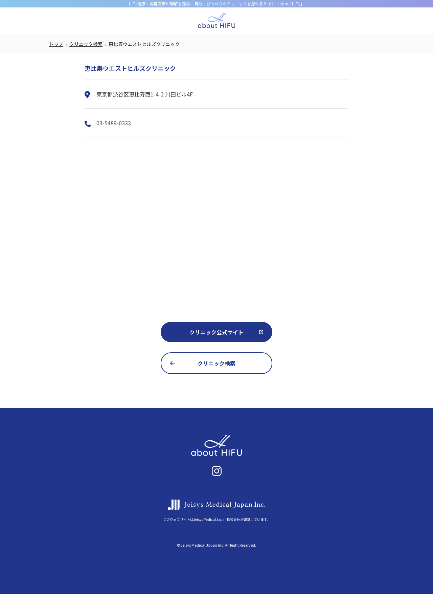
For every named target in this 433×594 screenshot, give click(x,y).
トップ (56, 44)
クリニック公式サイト (216, 332)
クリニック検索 (85, 44)
